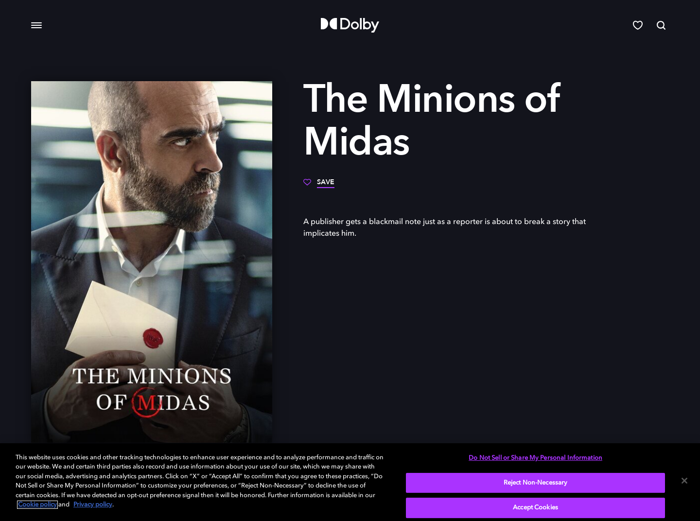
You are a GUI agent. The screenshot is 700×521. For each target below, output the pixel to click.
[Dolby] (350, 25)
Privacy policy (92, 505)
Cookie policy (37, 505)
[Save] (318, 186)
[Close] (684, 480)
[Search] (661, 25)
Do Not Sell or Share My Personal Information (535, 458)
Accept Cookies (535, 507)
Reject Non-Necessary (536, 483)
